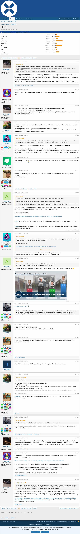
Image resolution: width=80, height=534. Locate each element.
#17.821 (76, 61)
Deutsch (12, 521)
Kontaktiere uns (39, 521)
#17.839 (76, 453)
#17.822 (76, 89)
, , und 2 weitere (25, 85)
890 (12, 58)
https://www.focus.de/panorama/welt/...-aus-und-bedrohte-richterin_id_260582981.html (38, 216)
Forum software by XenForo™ (40, 524)
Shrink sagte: (19, 196)
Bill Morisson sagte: (21, 377)
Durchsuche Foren (12, 21)
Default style (4, 521)
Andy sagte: (19, 64)
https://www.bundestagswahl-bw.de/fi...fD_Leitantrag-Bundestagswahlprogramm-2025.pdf (39, 460)
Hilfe (69, 521)
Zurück (3, 58)
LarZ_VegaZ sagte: (20, 482)
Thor (7, 311)
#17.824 (76, 122)
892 (19, 58)
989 (30, 58)
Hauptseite (5, 18)
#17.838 (76, 438)
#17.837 (76, 417)
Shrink (7, 143)
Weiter (34, 58)
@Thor (17, 221)
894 (25, 58)
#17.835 (76, 374)
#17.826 (76, 157)
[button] (24, 18)
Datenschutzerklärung (61, 521)
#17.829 (76, 233)
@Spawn (17, 396)
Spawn (7, 130)
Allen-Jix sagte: (20, 138)
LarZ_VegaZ (7, 446)
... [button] (9, 58)
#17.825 (76, 135)
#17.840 (76, 479)
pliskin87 (7, 165)
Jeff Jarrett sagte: (20, 420)
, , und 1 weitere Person (27, 188)
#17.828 (76, 192)
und (21, 357)
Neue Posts (3, 21)
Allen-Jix (7, 201)
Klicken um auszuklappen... (46, 249)
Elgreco (3, 29)
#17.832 (76, 324)
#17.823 (76, 105)
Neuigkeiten (19, 18)
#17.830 (76, 258)
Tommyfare (7, 179)
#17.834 (76, 361)
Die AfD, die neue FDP (21, 306)
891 (15, 58)
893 (22, 58)
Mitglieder (28, 18)
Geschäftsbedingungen (49, 521)
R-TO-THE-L (7, 69)
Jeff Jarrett (7, 369)
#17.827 (76, 170)
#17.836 (76, 393)
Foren (12, 18)
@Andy (17, 226)
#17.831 (76, 303)
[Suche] (75, 18)
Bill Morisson (7, 345)
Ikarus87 (7, 98)
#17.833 (76, 337)
